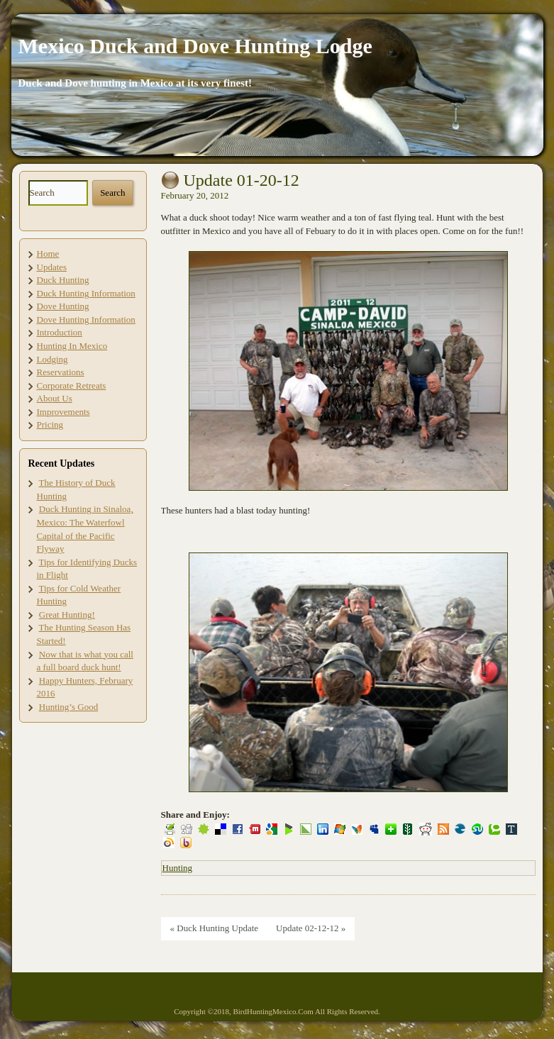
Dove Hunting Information (86, 319)
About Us (54, 398)
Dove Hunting (63, 306)
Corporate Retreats (71, 385)
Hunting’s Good (68, 706)
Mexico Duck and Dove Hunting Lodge (195, 45)
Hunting (177, 867)
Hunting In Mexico (72, 345)
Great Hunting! (67, 614)
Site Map (32, 990)
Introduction (59, 332)
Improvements (63, 411)
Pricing (50, 424)
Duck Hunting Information (86, 293)
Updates (52, 267)
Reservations (60, 372)
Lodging (52, 359)
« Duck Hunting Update (214, 928)
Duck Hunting (63, 279)
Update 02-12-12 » (310, 928)
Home (48, 253)
